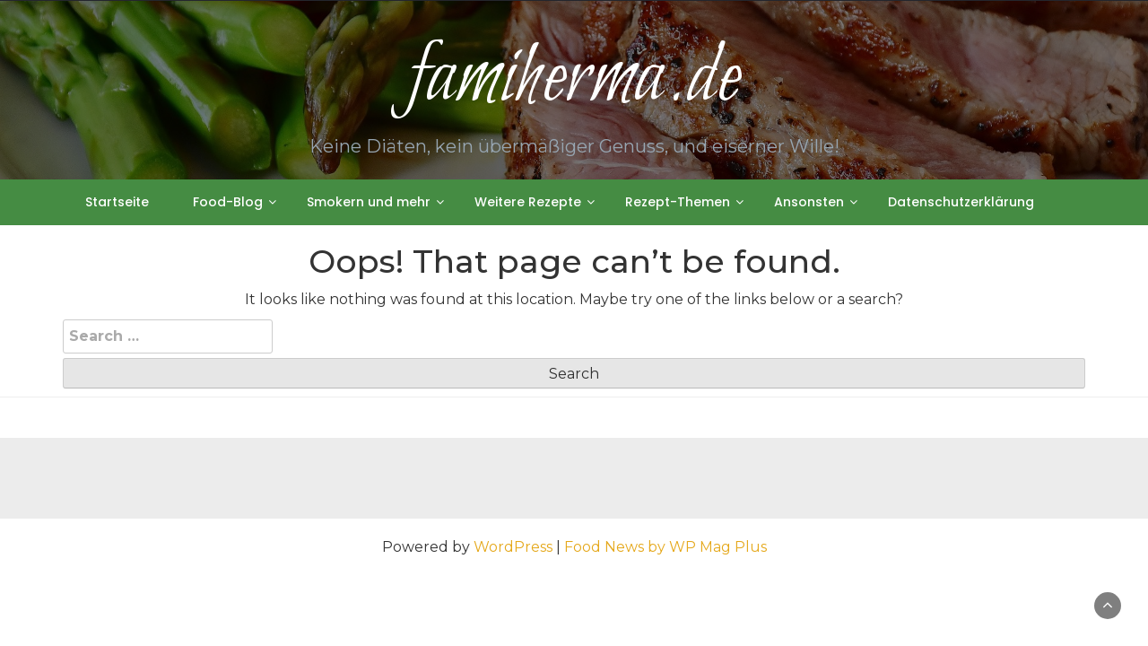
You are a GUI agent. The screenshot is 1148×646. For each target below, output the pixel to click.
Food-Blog (228, 202)
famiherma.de (574, 79)
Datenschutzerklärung (961, 202)
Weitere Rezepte (527, 202)
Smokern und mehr (368, 202)
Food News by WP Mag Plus (665, 546)
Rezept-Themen (677, 202)
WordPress (513, 546)
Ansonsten (809, 202)
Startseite (117, 202)
